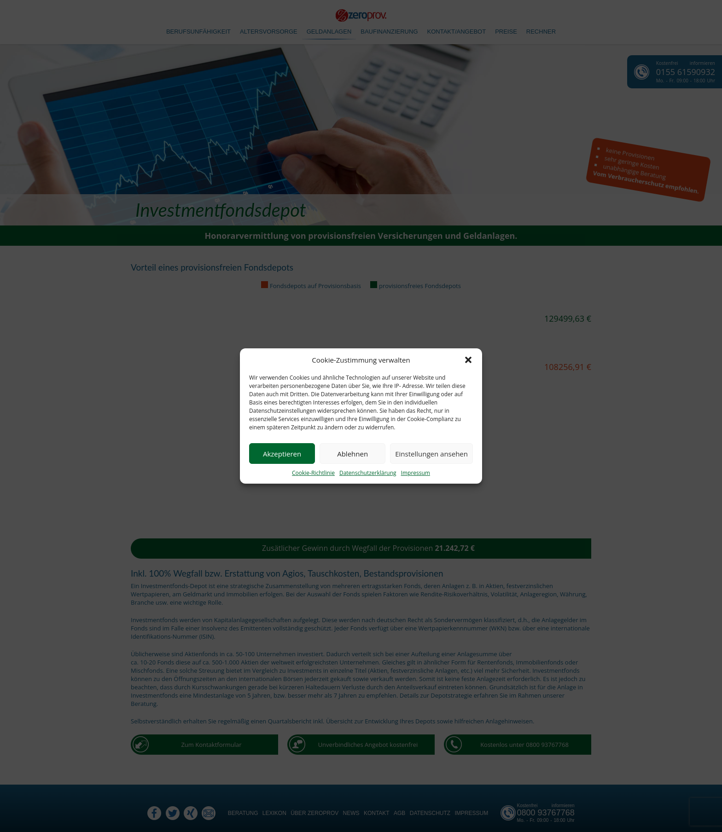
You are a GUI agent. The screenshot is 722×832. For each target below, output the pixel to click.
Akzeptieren (282, 453)
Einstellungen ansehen (431, 453)
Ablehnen (352, 453)
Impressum (415, 473)
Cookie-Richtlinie (313, 473)
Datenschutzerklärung (367, 473)
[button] (468, 359)
